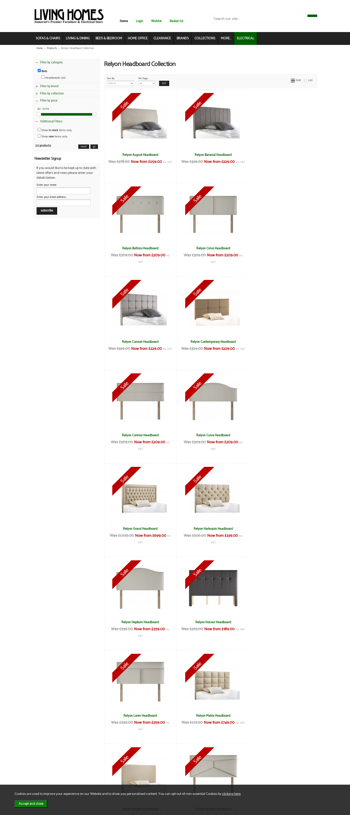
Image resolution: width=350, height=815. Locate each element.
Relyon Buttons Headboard (281, 155)
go (94, 146)
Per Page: (147, 81)
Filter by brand (49, 86)
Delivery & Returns (98, 766)
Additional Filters (51, 121)
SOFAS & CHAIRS (48, 38)
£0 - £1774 (43, 109)
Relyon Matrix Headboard (210, 528)
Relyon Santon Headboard (139, 715)
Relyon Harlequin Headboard (139, 435)
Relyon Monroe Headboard (139, 622)
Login (139, 21)
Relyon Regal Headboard (210, 622)
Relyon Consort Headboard (210, 248)
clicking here (231, 794)
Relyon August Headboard (139, 155)
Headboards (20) (53, 78)
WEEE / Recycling (98, 776)
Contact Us (47, 771)
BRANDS (183, 38)
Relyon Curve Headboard (211, 341)
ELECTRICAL (245, 38)
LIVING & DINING (78, 38)
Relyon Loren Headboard (139, 528)
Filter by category (51, 62)
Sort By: (120, 81)
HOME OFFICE (138, 38)
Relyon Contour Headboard (139, 341)
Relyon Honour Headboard (281, 435)
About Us (46, 766)
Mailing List (47, 776)
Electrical (46, 781)
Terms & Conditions (99, 761)
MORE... (226, 38)
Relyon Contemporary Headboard (281, 248)
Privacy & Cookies (98, 771)
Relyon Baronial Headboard (210, 155)
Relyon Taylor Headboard (210, 715)
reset (84, 146)
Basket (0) (176, 21)
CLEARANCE (162, 38)
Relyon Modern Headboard (281, 528)
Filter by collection (52, 93)
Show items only (55, 130)
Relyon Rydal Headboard (281, 622)
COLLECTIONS (204, 38)
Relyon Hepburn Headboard (210, 435)
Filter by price (48, 100)
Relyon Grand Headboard (281, 341)
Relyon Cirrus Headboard (139, 248)
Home (124, 21)
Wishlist (156, 21)
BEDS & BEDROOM (109, 38)
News (44, 761)
